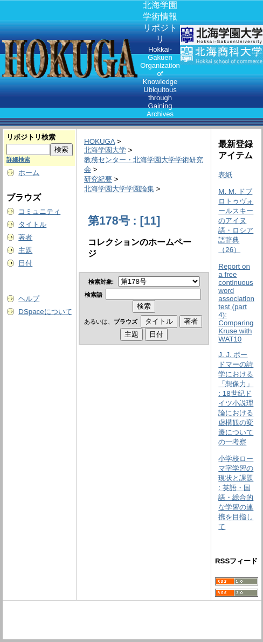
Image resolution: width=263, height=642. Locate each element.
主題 (25, 250)
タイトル (32, 224)
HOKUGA (99, 141)
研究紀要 (98, 179)
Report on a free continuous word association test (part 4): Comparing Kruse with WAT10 (236, 302)
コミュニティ (39, 211)
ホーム (28, 173)
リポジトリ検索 (31, 137)
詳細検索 (18, 159)
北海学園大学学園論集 (119, 189)
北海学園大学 (105, 150)
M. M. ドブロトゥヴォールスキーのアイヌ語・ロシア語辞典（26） (235, 220)
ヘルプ (28, 299)
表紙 (225, 175)
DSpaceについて (45, 312)
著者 (25, 237)
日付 (25, 263)
